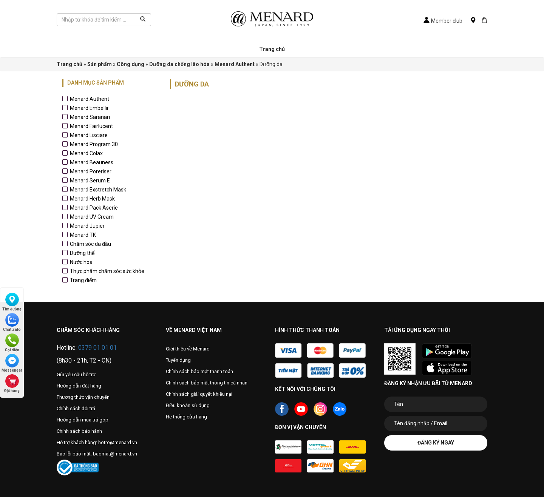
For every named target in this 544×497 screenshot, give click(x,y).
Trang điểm (83, 280)
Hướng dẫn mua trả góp (82, 420)
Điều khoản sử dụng (188, 405)
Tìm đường (12, 302)
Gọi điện (12, 342)
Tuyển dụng (178, 360)
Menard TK (83, 235)
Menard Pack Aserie (94, 208)
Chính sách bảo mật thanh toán (199, 371)
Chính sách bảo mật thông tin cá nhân (206, 383)
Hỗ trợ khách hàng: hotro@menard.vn (97, 442)
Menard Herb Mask (92, 199)
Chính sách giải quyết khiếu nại (199, 394)
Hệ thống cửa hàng (186, 417)
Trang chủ (272, 49)
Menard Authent (89, 99)
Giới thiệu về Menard (188, 349)
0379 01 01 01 (97, 347)
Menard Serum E (90, 181)
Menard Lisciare (89, 135)
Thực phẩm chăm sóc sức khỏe (107, 271)
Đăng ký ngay (435, 443)
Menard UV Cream (92, 217)
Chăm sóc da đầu (90, 244)
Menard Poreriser (90, 171)
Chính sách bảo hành (79, 431)
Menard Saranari (90, 117)
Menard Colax (86, 153)
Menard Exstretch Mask (98, 190)
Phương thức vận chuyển (83, 397)
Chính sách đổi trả (76, 408)
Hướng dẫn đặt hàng (79, 386)
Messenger (12, 363)
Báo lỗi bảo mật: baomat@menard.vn (97, 454)
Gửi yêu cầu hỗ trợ (76, 374)
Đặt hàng (12, 383)
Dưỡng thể (82, 253)
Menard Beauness (91, 162)
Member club (442, 21)
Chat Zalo (12, 322)
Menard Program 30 (94, 144)
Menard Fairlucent (91, 126)
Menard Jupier (87, 226)
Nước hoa (81, 262)
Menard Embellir (89, 108)
